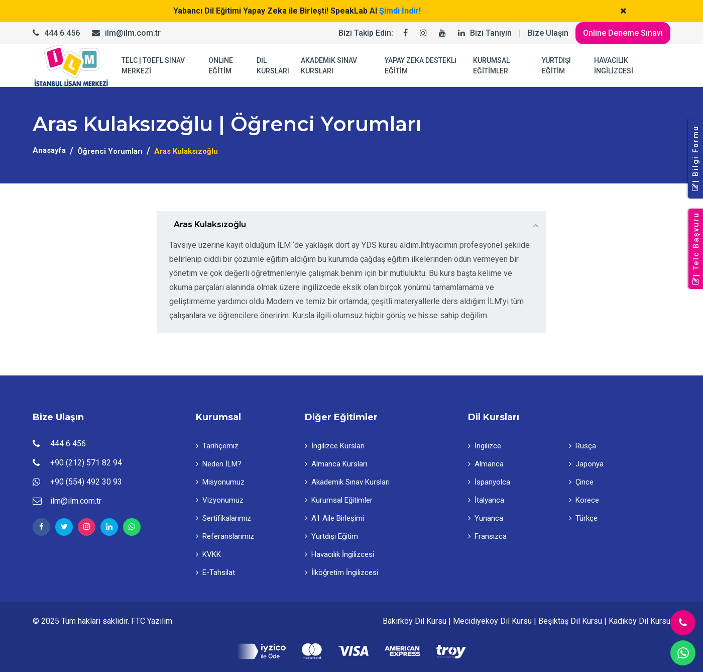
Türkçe (583, 518)
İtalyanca (486, 500)
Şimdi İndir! (400, 11)
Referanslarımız (225, 536)
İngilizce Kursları (335, 445)
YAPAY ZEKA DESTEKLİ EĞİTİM (420, 65)
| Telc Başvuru (695, 249)
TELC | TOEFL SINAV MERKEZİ (153, 65)
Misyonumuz (220, 482)
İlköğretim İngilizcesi (341, 572)
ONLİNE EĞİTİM (220, 65)
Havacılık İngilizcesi (339, 554)
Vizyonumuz (220, 500)
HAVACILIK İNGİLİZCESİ (613, 65)
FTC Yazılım (151, 621)
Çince (581, 482)
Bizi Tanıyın (491, 33)
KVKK (208, 554)
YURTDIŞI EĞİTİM (556, 65)
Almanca (486, 463)
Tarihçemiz (217, 445)
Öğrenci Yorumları (110, 151)
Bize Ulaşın (548, 33)
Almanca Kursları (336, 463)
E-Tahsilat (215, 572)
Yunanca (485, 518)
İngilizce (484, 445)
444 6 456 (62, 33)
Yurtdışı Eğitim (331, 536)
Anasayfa (49, 150)
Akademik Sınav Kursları (347, 482)
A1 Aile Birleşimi (334, 518)
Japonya (586, 463)
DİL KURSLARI (273, 65)
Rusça (582, 445)
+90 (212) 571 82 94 (86, 462)
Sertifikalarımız (223, 518)
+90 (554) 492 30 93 (86, 482)
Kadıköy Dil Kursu (639, 621)
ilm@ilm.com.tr (133, 33)
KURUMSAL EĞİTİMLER (491, 65)
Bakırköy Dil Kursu (414, 621)
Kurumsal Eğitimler (339, 500)
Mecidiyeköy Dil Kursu (492, 621)
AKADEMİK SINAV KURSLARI (329, 65)
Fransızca (487, 536)
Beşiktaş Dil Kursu (570, 621)
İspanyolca (489, 482)
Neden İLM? (219, 463)
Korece (584, 500)
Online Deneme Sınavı (623, 33)
